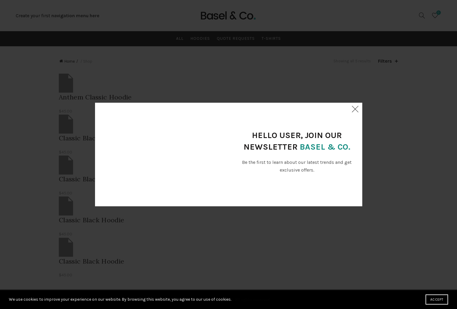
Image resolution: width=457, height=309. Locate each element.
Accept (436, 299)
